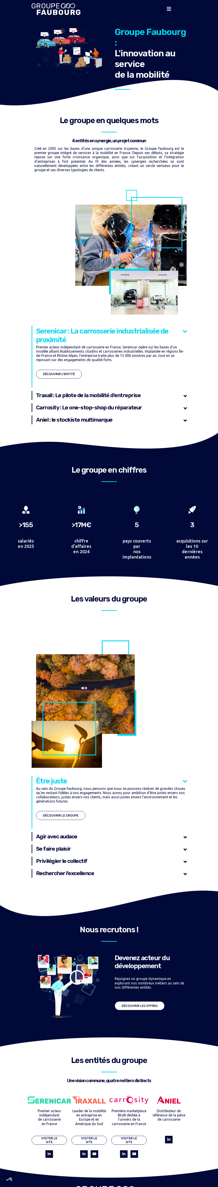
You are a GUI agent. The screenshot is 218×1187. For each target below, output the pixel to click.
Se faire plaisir (53, 849)
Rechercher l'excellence (65, 873)
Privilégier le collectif (61, 861)
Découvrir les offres (140, 1006)
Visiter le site (49, 1140)
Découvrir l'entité (59, 374)
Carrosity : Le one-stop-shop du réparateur (89, 407)
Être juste (51, 781)
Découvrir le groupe (60, 815)
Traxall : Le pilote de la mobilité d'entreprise (88, 395)
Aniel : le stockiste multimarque (74, 420)
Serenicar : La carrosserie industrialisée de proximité (102, 335)
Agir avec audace (56, 836)
